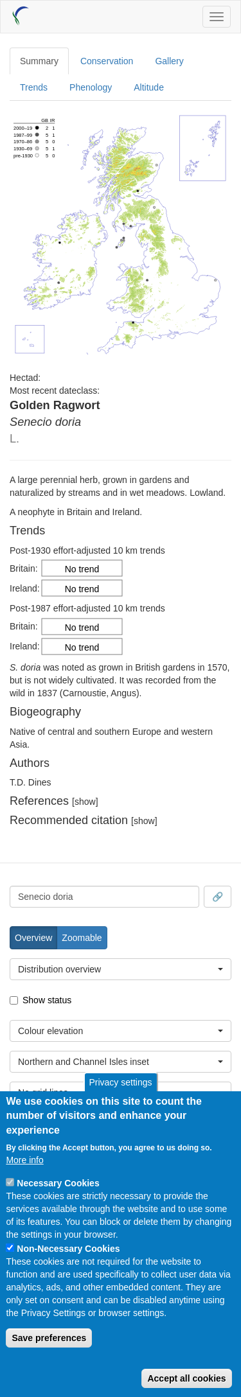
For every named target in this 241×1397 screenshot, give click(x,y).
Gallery (169, 61)
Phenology (90, 87)
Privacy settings (120, 1082)
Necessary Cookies (58, 1183)
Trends (34, 87)
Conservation (107, 61)
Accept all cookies (186, 1378)
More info (24, 1160)
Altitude (149, 87)
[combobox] (104, 897)
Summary (39, 61)
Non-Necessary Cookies (68, 1248)
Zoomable (82, 938)
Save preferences (49, 1338)
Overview (33, 938)
